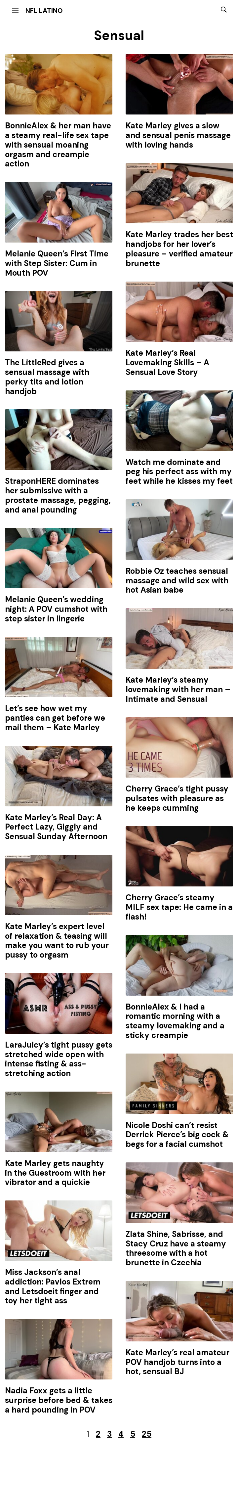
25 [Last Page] (146, 1434)
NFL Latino (44, 10)
